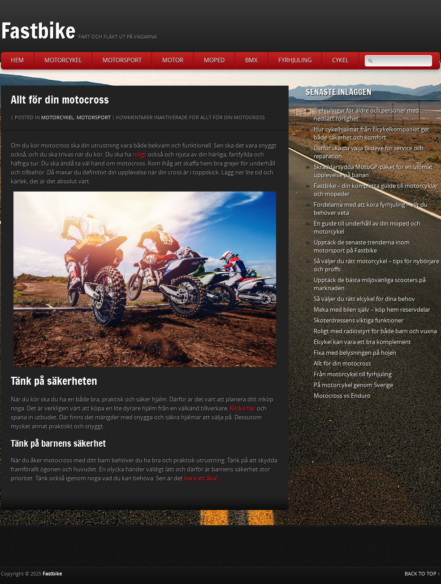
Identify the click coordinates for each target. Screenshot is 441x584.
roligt (140, 154)
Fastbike (38, 30)
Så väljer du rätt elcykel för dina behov (364, 299)
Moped (214, 60)
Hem (17, 60)
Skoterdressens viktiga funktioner (358, 320)
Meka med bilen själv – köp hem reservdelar (372, 309)
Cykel (340, 60)
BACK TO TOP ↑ (423, 574)
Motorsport (122, 60)
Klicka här (242, 408)
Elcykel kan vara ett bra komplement (362, 342)
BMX (251, 60)
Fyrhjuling (294, 60)
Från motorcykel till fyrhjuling (353, 374)
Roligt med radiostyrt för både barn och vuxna (375, 331)
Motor (172, 60)
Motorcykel (63, 60)
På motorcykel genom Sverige (353, 385)
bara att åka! (200, 478)
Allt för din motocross (342, 363)
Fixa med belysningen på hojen (355, 352)
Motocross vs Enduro (342, 395)
